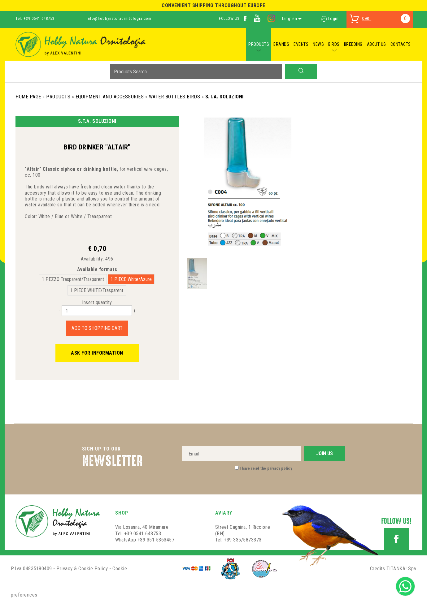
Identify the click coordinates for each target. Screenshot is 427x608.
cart (366, 18)
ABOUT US (376, 44)
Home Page (28, 97)
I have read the (266, 468)
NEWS (318, 44)
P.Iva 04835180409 (31, 568)
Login (329, 18)
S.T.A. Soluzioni (224, 97)
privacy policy (279, 468)
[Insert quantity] (97, 310)
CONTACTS (400, 44)
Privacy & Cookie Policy (82, 568)
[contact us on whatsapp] (405, 586)
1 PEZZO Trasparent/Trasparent (73, 279)
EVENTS (301, 44)
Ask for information (97, 353)
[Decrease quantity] (59, 311)
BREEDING (353, 44)
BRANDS (281, 44)
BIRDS (334, 44)
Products (58, 97)
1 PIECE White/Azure (131, 279)
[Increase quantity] (134, 311)
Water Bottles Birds (174, 97)
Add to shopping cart (97, 328)
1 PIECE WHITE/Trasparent (96, 290)
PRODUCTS (258, 44)
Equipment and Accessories (110, 97)
